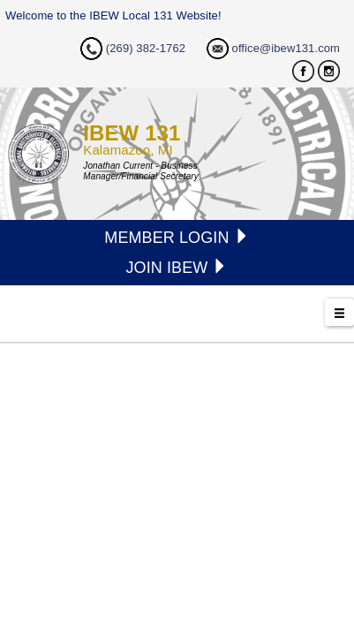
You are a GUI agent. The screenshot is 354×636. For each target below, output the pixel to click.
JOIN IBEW (176, 267)
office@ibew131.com (286, 48)
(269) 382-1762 (145, 48)
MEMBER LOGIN (176, 237)
